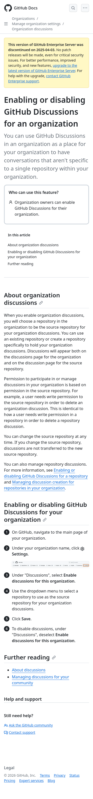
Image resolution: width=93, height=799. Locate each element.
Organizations (23, 18)
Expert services (31, 780)
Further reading (30, 657)
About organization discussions (32, 299)
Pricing (9, 780)
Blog (51, 780)
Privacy (59, 775)
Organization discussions (32, 29)
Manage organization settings (36, 23)
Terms (45, 775)
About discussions (28, 670)
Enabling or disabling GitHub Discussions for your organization (45, 511)
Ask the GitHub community (28, 725)
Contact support (19, 732)
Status (74, 775)
